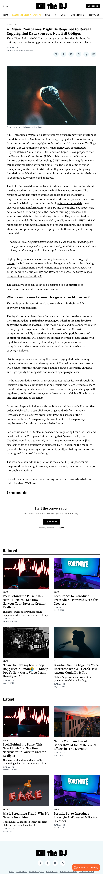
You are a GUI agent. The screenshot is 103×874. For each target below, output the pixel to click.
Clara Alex (12, 47)
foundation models (70, 203)
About (11, 871)
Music (64, 15)
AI (55, 15)
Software (94, 15)
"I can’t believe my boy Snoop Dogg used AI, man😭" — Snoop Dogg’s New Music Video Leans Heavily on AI (25, 670)
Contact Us (21, 871)
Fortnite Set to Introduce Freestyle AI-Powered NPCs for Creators (76, 600)
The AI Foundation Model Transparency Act (43, 148)
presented (77, 148)
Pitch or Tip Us (36, 871)
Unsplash (38, 127)
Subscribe (93, 6)
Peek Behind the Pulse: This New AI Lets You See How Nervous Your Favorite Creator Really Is (24, 601)
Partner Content (86, 871)
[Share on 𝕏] (56, 54)
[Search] (7, 6)
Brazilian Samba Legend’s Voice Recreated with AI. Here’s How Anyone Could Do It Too (76, 669)
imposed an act (50, 432)
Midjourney (35, 272)
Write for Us (51, 871)
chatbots (48, 177)
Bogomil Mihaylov (24, 127)
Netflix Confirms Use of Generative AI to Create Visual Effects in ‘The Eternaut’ (75, 745)
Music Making (77, 15)
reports (11, 148)
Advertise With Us (68, 871)
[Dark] (4, 6)
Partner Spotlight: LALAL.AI (26, 15)
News (47, 15)
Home (5, 15)
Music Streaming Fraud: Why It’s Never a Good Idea (26, 815)
